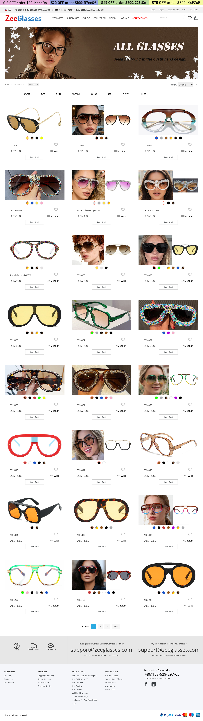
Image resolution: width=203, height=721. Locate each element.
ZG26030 (81, 145)
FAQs (184, 10)
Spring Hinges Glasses (114, 679)
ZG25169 (81, 600)
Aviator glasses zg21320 (88, 210)
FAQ (17, 649)
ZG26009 (81, 535)
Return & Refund (44, 679)
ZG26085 (81, 275)
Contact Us (51, 649)
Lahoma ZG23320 (152, 210)
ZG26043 (148, 470)
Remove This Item (37, 84)
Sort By (173, 85)
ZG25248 (148, 600)
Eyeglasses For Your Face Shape (84, 700)
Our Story (8, 676)
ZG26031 (14, 535)
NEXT (116, 626)
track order (193, 10)
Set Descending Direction (196, 84)
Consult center (173, 10)
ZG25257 (14, 600)
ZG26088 (148, 275)
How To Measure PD (80, 679)
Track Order (33, 649)
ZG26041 (81, 470)
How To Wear (77, 686)
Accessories (110, 686)
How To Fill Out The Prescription (84, 676)
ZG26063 (14, 405)
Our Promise (9, 682)
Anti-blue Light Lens (79, 693)
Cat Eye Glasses (111, 676)
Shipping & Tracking (46, 676)
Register (162, 10)
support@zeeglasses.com (101, 649)
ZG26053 (148, 405)
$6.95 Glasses (110, 682)
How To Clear (77, 689)
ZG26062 (148, 340)
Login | (154, 10)
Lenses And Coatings (80, 696)
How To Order (77, 682)
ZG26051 (81, 405)
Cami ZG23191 (16, 210)
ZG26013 (148, 145)
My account (110, 689)
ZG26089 (14, 340)
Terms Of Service (44, 686)
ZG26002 (148, 535)
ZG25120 (14, 145)
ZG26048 (14, 470)
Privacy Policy (43, 682)
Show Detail (34, 157)
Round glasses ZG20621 (21, 275)
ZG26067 (81, 340)
